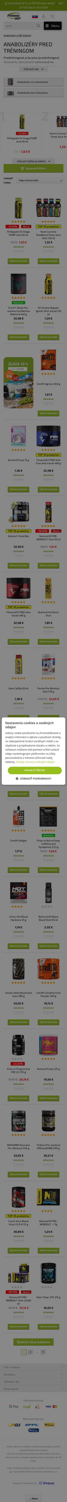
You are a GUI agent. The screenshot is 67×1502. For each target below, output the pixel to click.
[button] (33, 778)
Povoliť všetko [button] (34, 770)
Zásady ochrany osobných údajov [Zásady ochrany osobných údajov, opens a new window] (35, 762)
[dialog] (33, 751)
